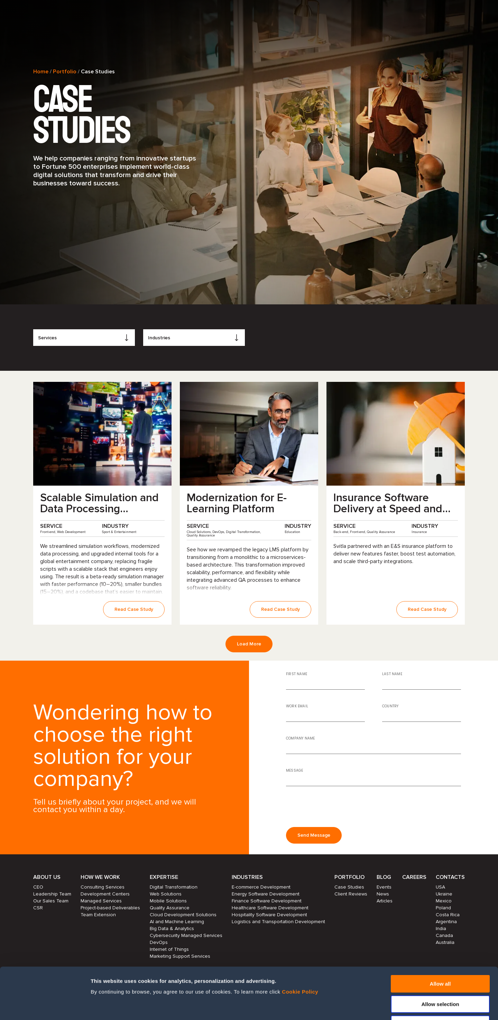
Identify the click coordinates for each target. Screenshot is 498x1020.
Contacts (450, 877)
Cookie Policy (300, 943)
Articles (385, 901)
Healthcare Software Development (270, 908)
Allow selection (440, 956)
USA (440, 887)
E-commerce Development (261, 887)
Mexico (444, 901)
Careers (414, 877)
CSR (38, 908)
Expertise (164, 877)
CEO (38, 887)
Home (40, 71)
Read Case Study (133, 609)
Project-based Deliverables (110, 908)
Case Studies (349, 887)
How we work (100, 877)
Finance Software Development (267, 901)
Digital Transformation (173, 887)
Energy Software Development (265, 894)
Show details (373, 1006)
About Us (47, 877)
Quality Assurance (170, 908)
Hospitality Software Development (269, 915)
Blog (384, 877)
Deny (440, 976)
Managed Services (101, 901)
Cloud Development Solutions (183, 915)
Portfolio (64, 71)
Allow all (440, 935)
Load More (249, 644)
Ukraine (444, 894)
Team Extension (98, 915)
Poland (443, 908)
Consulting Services (102, 887)
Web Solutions (166, 894)
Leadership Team (52, 894)
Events (384, 887)
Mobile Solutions (168, 901)
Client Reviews (350, 894)
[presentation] (338, 805)
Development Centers (105, 894)
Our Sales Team (50, 901)
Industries (247, 877)
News (383, 894)
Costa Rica (448, 915)
